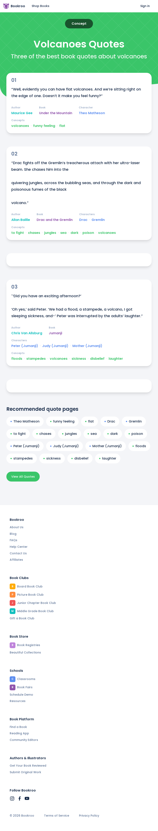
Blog (13, 534)
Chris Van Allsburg (26, 333)
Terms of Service (56, 816)
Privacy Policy (89, 816)
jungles (50, 233)
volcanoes (20, 126)
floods (16, 358)
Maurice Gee (22, 113)
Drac (83, 220)
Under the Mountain (55, 113)
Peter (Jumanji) (24, 346)
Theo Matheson (92, 113)
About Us (16, 527)
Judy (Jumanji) (55, 346)
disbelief (97, 358)
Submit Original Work (25, 772)
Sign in (145, 6)
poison (88, 233)
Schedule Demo (21, 695)
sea (63, 233)
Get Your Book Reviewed (28, 766)
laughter (116, 358)
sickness (79, 358)
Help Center (19, 547)
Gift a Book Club (22, 618)
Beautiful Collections (25, 652)
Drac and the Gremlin (55, 220)
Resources (18, 701)
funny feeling (44, 126)
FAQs (13, 540)
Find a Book (18, 727)
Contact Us (18, 553)
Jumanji (55, 333)
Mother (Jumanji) (87, 346)
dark (74, 233)
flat (62, 126)
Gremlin (98, 220)
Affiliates (16, 560)
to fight (17, 233)
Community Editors (24, 740)
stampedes (36, 358)
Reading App (19, 733)
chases (34, 233)
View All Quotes (23, 477)
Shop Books (40, 6)
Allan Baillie (20, 220)
